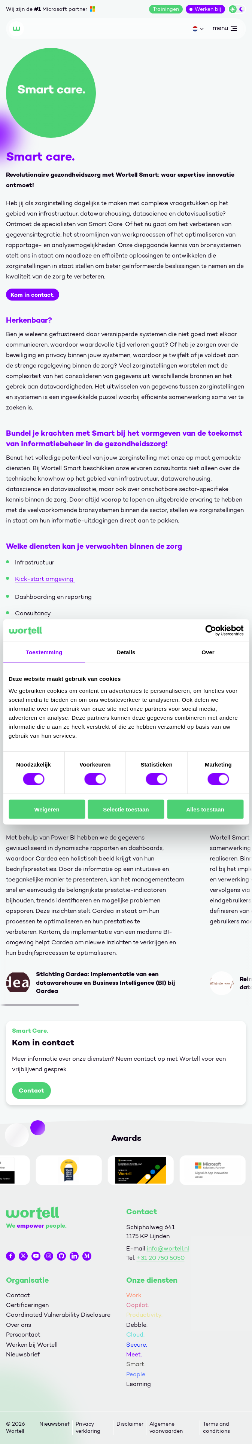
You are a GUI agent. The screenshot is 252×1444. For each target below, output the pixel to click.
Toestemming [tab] (44, 652)
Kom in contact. (32, 294)
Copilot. (137, 1305)
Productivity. (144, 1314)
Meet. (134, 1354)
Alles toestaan (205, 809)
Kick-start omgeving (45, 578)
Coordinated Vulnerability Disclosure (58, 1314)
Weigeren (46, 809)
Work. (134, 1295)
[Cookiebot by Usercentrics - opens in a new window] (210, 630)
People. (136, 1374)
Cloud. (135, 1334)
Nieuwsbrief (23, 1354)
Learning (138, 1383)
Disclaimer (129, 1424)
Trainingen (166, 9)
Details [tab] (126, 652)
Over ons (18, 1324)
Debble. (137, 1324)
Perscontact (23, 1334)
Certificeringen (27, 1305)
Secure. (136, 1344)
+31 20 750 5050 (161, 1257)
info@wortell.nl (168, 1248)
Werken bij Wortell (32, 1344)
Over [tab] (208, 652)
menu (224, 29)
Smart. (135, 1364)
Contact (31, 1090)
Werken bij (208, 9)
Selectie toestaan (126, 809)
